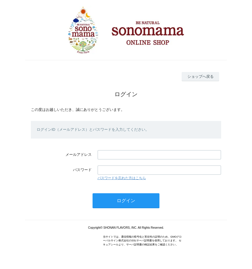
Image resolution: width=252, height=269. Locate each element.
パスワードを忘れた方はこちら (121, 178)
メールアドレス (78, 154)
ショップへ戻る (200, 76)
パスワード (82, 170)
